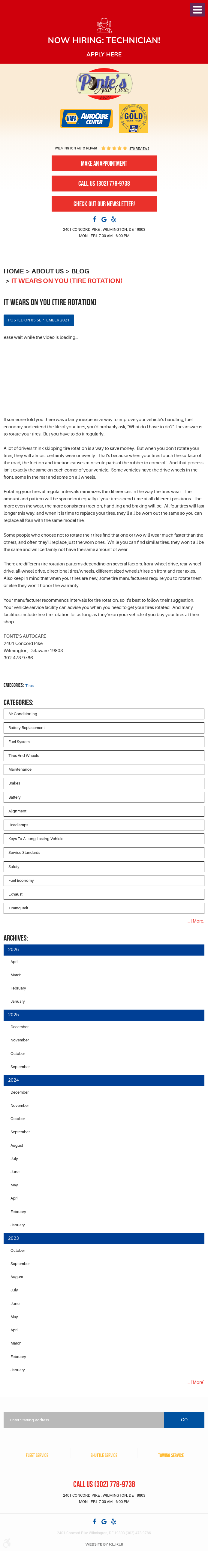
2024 (13, 1081)
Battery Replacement (26, 728)
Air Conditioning (22, 714)
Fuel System (19, 741)
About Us (49, 271)
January (18, 1002)
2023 (13, 1240)
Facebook (95, 219)
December (20, 1027)
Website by (104, 1544)
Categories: (19, 702)
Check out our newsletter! (104, 203)
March (16, 976)
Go (184, 1420)
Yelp (114, 219)
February (18, 989)
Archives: (16, 939)
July (14, 1160)
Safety (14, 867)
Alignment (17, 811)
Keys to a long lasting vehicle (35, 839)
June (15, 1173)
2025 (13, 1016)
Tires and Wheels (23, 755)
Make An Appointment (104, 163)
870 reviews (139, 148)
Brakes (14, 783)
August (17, 1146)
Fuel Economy (21, 881)
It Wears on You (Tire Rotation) (69, 281)
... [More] (196, 922)
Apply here (104, 54)
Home (14, 271)
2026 (13, 950)
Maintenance (20, 769)
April (14, 962)
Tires (29, 685)
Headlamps (18, 825)
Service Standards (24, 853)
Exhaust (15, 895)
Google (104, 219)
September (20, 1068)
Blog (83, 271)
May (14, 1186)
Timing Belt (18, 909)
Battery (14, 797)
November (20, 1041)
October (18, 1054)
